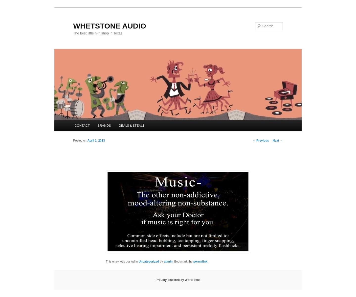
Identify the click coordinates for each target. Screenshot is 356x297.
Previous (261, 140)
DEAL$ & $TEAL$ (131, 125)
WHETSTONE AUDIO (109, 26)
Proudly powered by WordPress (178, 280)
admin (168, 261)
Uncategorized (149, 261)
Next (278, 140)
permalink (200, 261)
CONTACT (82, 125)
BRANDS (104, 125)
